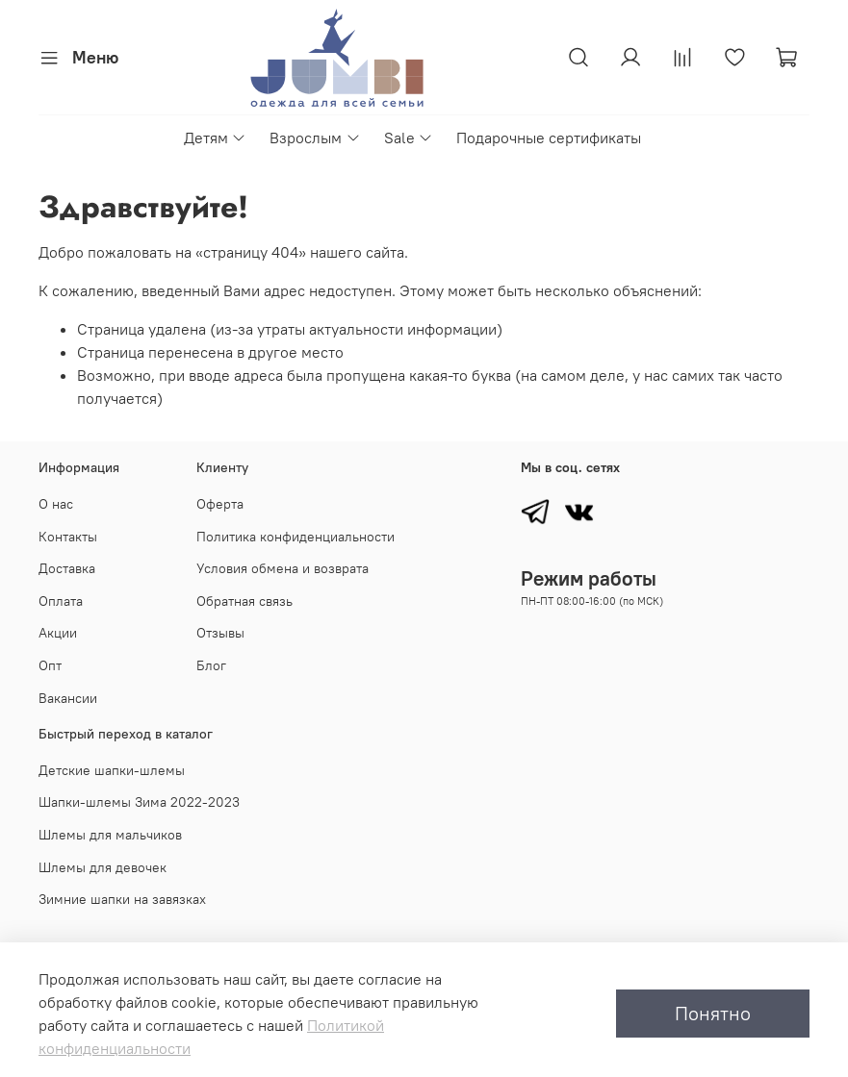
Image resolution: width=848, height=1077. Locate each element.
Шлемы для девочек (103, 867)
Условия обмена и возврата (282, 568)
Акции (58, 632)
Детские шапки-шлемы (112, 770)
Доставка (67, 568)
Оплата (61, 601)
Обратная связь (244, 601)
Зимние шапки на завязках (122, 899)
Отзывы (220, 632)
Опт (50, 665)
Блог (211, 665)
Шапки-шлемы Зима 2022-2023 (139, 802)
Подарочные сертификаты (548, 137)
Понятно (713, 1013)
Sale (408, 137)
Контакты (68, 536)
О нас (56, 504)
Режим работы (588, 578)
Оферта (220, 504)
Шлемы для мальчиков (110, 834)
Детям (215, 137)
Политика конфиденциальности (295, 536)
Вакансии (68, 698)
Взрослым (315, 137)
